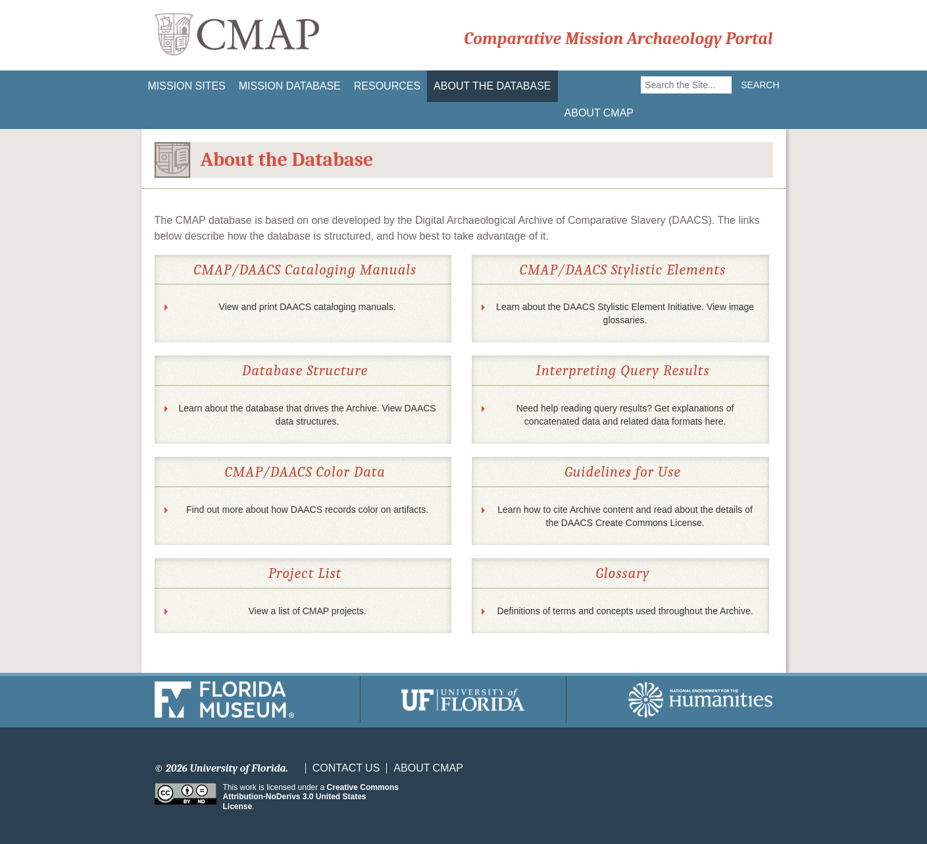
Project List (305, 573)
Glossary (622, 573)
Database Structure (305, 370)
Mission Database (290, 86)
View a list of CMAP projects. (307, 611)
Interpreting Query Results (623, 370)
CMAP (237, 35)
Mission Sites (187, 86)
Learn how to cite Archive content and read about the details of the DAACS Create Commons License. (625, 516)
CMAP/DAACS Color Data (304, 472)
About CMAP (599, 113)
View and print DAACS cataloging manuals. (307, 307)
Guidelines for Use (622, 472)
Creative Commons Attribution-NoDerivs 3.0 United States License (311, 797)
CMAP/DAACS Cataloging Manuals (304, 269)
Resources (387, 86)
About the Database (492, 86)
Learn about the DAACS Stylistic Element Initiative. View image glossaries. (625, 313)
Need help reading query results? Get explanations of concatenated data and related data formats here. (625, 415)
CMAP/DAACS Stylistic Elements (623, 269)
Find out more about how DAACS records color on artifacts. (307, 509)
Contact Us (346, 768)
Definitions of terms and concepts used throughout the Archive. (625, 611)
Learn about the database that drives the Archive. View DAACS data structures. (307, 415)
